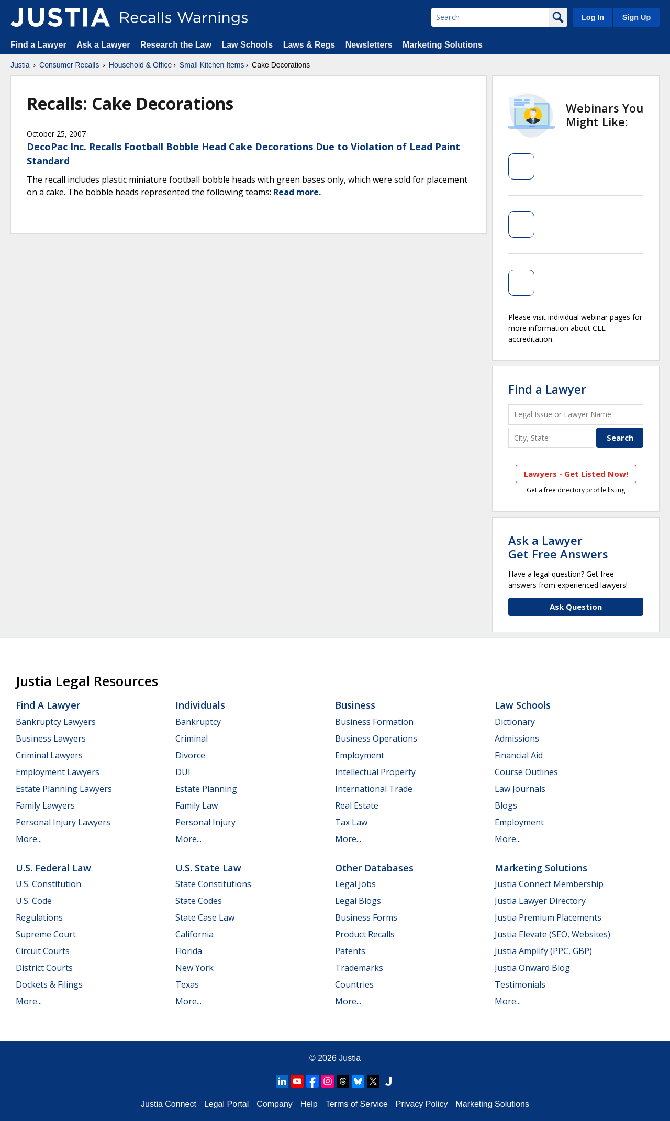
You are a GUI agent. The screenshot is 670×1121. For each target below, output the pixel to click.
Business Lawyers (51, 738)
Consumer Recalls (69, 65)
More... (29, 839)
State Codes (198, 900)
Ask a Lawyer (104, 44)
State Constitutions (213, 884)
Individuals (200, 705)
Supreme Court (46, 934)
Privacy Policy (422, 1104)
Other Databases (374, 867)
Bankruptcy (198, 721)
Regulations (39, 917)
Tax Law (351, 822)
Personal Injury (205, 822)
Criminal (191, 738)
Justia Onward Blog (532, 967)
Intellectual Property (375, 772)
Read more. (297, 192)
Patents (350, 951)
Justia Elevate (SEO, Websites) (552, 934)
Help (309, 1104)
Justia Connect (168, 1104)
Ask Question (576, 606)
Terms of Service (357, 1104)
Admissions (517, 738)
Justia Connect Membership (549, 884)
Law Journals (520, 788)
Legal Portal (226, 1104)
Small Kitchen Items (212, 65)
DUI (183, 772)
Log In (593, 17)
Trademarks (359, 967)
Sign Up (636, 17)
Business (355, 705)
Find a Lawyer (38, 44)
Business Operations (376, 738)
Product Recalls (365, 934)
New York (194, 967)
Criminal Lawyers (49, 755)
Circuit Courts (43, 951)
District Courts (44, 967)
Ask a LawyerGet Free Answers (558, 547)
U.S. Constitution (48, 884)
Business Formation (374, 721)
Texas (187, 984)
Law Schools (247, 44)
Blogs (506, 805)
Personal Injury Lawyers (63, 822)
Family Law (196, 805)
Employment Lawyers (57, 772)
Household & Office (140, 65)
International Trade (373, 788)
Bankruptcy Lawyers (56, 721)
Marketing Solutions (443, 44)
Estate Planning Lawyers (64, 788)
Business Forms (366, 917)
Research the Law (175, 44)
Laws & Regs (309, 44)
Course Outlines (526, 772)
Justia (20, 65)
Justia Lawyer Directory (540, 900)
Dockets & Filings (49, 984)
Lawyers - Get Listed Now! (576, 473)
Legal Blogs (358, 900)
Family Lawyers (45, 805)
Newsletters (369, 44)
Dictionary (515, 721)
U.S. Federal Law (53, 867)
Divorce (190, 755)
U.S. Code (34, 900)
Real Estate (356, 805)
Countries (354, 984)
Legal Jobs (355, 884)
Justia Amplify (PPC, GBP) (543, 951)
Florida (188, 951)
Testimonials (520, 984)
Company (274, 1104)
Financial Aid (519, 755)
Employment (359, 755)
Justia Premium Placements (548, 917)
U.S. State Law (208, 867)
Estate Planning (206, 788)
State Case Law (204, 917)
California (194, 934)
